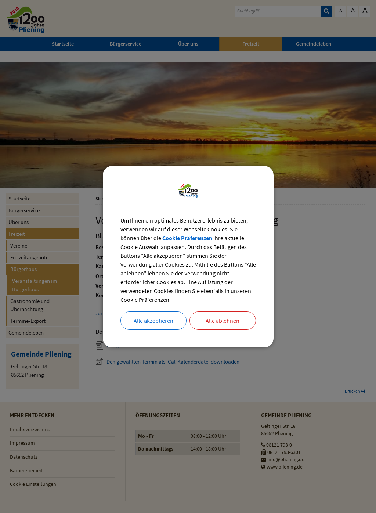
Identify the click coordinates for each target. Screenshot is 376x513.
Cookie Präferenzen (187, 238)
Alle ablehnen (222, 320)
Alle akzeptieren (153, 320)
